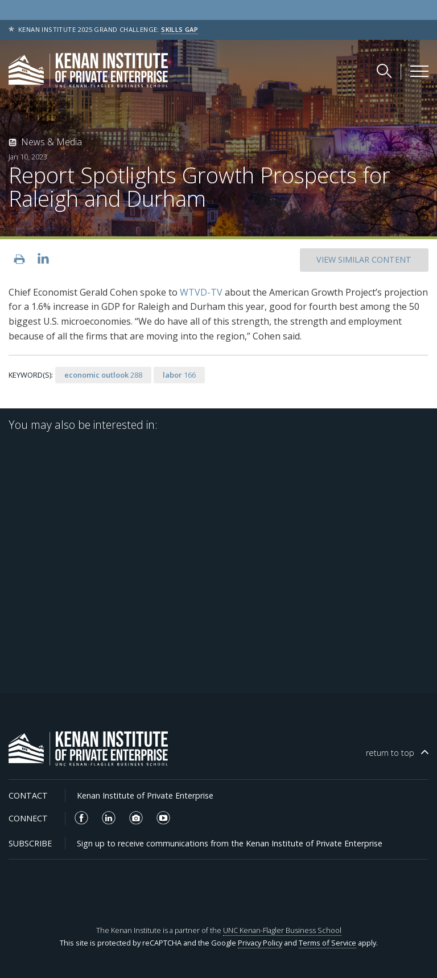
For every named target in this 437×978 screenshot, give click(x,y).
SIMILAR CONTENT (363, 259)
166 (179, 375)
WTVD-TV (201, 292)
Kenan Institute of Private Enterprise (145, 795)
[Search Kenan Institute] (385, 70)
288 (103, 375)
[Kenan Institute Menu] (419, 71)
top (390, 752)
